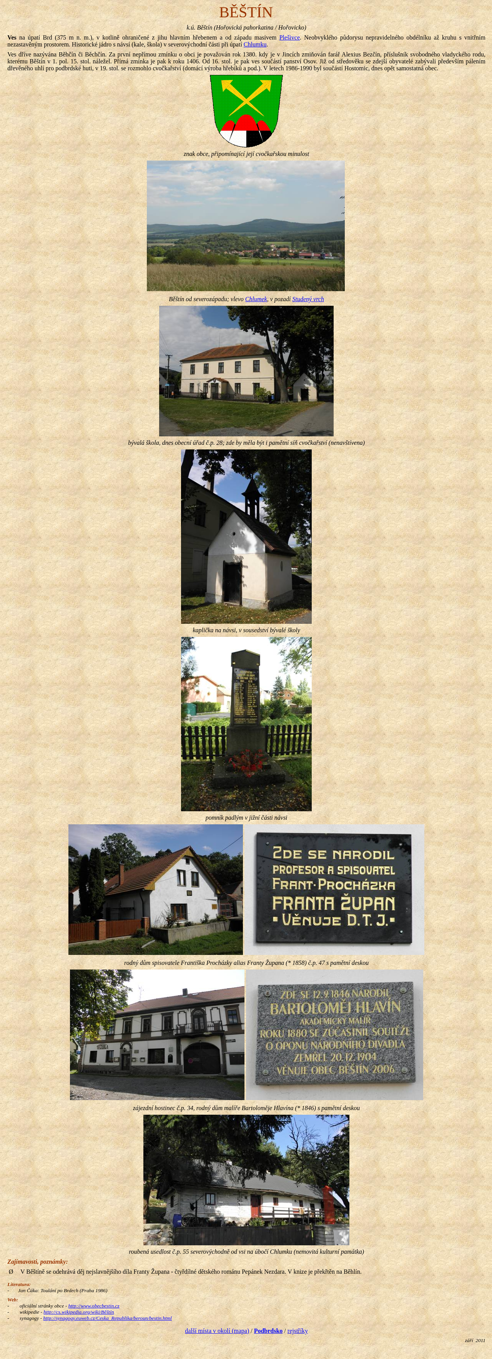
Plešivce (289, 37)
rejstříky (298, 1331)
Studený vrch (308, 299)
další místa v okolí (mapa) (217, 1331)
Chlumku (255, 44)
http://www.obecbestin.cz (94, 1306)
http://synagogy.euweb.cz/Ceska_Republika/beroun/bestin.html (107, 1318)
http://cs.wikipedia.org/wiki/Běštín (78, 1312)
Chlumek (256, 299)
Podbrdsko (268, 1331)
